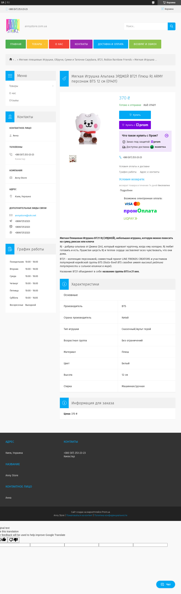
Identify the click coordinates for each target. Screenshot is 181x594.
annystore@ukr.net (25, 215)
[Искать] (171, 26)
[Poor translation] (13, 540)
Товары (37, 44)
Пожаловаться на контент (79, 515)
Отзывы (14, 100)
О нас (59, 44)
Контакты (81, 44)
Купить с (137, 125)
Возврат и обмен (145, 44)
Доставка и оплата (111, 44)
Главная (15, 44)
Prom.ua (106, 512)
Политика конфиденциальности (110, 515)
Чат (166, 584)
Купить (137, 114)
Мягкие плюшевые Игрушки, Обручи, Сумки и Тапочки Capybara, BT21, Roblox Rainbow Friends (75, 59)
